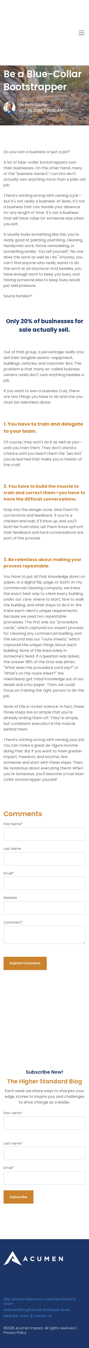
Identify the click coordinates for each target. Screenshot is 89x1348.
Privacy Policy (15, 1332)
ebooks (37, 1309)
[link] (33, 1257)
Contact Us (42, 1315)
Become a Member (44, 1298)
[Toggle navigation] (81, 9)
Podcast (11, 1309)
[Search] (54, 44)
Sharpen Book (58, 1309)
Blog (24, 1309)
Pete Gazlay (36, 104)
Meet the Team (16, 1315)
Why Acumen (15, 1298)
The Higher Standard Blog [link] (44, 27)
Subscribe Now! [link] (22, 44)
